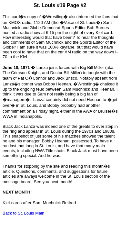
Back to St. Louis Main (23, 213)
